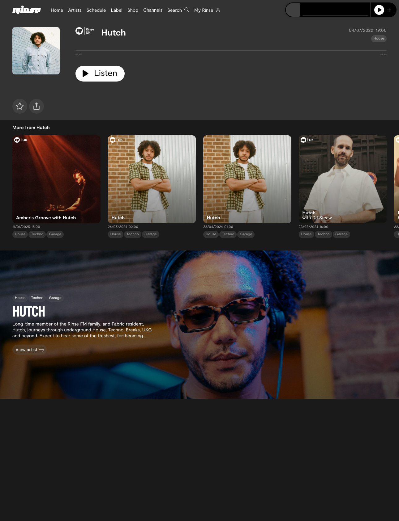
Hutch (113, 32)
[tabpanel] (231, 51)
